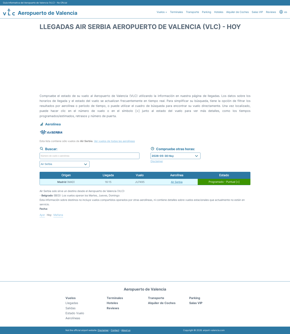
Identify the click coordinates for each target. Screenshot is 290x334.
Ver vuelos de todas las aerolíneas (114, 141)
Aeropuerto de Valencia (47, 13)
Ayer (42, 214)
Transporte (192, 12)
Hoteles (218, 12)
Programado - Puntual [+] (224, 181)
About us (125, 330)
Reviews (271, 12)
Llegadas (71, 303)
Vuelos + (162, 12)
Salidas (70, 308)
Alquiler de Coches (237, 12)
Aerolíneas (72, 318)
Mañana (58, 214)
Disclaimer (103, 330)
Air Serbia (177, 181)
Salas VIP (257, 12)
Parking (206, 12)
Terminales (176, 12)
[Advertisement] (145, 64)
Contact (115, 330)
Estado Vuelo (74, 313)
